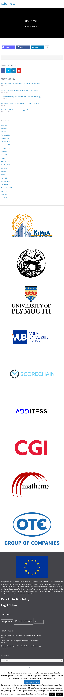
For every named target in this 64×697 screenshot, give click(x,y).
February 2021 (5, 135)
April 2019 (4, 175)
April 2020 (4, 158)
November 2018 (6, 181)
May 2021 (4, 128)
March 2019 (4, 178)
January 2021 (5, 138)
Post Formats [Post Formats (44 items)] (23, 621)
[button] (8, 47)
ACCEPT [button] (52, 694)
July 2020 (4, 152)
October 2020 (5, 148)
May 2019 (4, 171)
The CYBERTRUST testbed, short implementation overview (20, 103)
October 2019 (5, 165)
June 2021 (4, 125)
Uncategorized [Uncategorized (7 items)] (38, 622)
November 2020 (6, 145)
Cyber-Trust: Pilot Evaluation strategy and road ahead (18, 110)
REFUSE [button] (59, 694)
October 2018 (5, 185)
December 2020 (6, 142)
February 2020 (5, 161)
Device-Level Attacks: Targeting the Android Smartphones (19, 90)
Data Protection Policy (32, 682)
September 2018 (6, 188)
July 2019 (4, 168)
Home (27, 26)
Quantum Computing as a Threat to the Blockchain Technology (21, 97)
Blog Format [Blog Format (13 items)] (7, 621)
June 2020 (4, 155)
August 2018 (5, 191)
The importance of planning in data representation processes (21, 83)
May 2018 (4, 198)
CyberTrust (8, 4)
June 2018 (4, 195)
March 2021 (4, 132)
